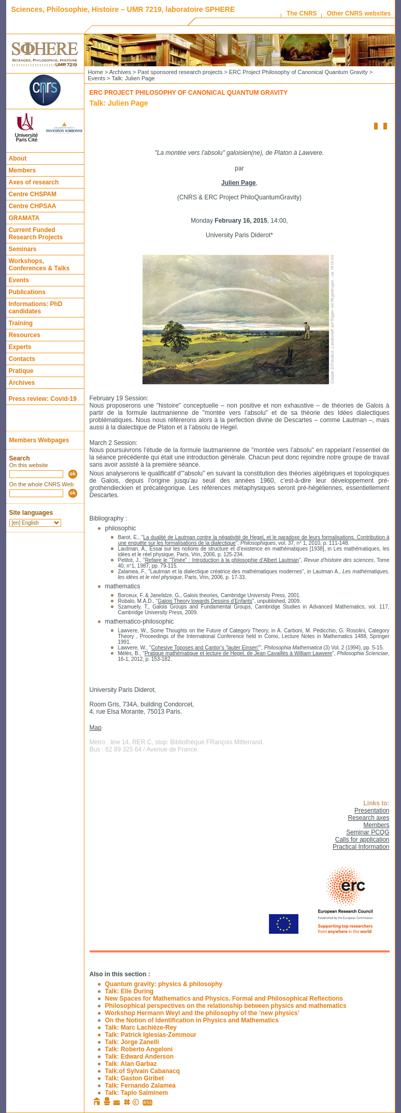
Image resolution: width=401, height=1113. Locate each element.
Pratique (21, 370)
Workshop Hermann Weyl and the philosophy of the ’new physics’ (202, 1013)
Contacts (22, 359)
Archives (22, 382)
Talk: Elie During (129, 991)
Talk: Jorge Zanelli (132, 1042)
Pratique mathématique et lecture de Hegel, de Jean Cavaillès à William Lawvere (238, 653)
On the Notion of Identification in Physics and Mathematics (192, 1020)
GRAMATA (24, 218)
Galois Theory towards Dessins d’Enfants (204, 601)
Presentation (371, 810)
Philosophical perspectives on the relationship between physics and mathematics (226, 1005)
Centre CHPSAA (32, 206)
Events (19, 280)
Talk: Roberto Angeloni (139, 1049)
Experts (20, 347)
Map (96, 727)
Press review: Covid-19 (43, 398)
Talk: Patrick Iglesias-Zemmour (151, 1034)
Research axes (368, 817)
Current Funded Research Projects (36, 233)
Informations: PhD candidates (36, 307)
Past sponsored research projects (180, 72)
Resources (24, 335)
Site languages (31, 512)
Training (21, 323)
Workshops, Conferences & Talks (39, 264)
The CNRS (302, 13)
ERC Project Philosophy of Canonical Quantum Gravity (298, 72)
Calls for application (362, 839)
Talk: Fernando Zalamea (140, 1085)
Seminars (23, 249)
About (18, 158)
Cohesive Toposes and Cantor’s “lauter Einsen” (205, 648)
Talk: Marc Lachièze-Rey (141, 1027)
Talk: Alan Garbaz (131, 1063)
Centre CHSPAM (32, 194)
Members (22, 170)
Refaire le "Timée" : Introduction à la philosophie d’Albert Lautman (222, 560)
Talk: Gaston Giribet (134, 1078)
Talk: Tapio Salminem (136, 1092)
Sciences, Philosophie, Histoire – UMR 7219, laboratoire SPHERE (123, 9)
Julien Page (238, 182)
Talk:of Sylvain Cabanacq (142, 1071)
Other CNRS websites (359, 13)
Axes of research (34, 182)
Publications (27, 292)
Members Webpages (39, 440)
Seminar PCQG (367, 832)
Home (95, 72)
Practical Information (361, 846)
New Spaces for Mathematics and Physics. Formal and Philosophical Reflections (224, 998)
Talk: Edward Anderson (139, 1056)
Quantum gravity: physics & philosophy (164, 984)
